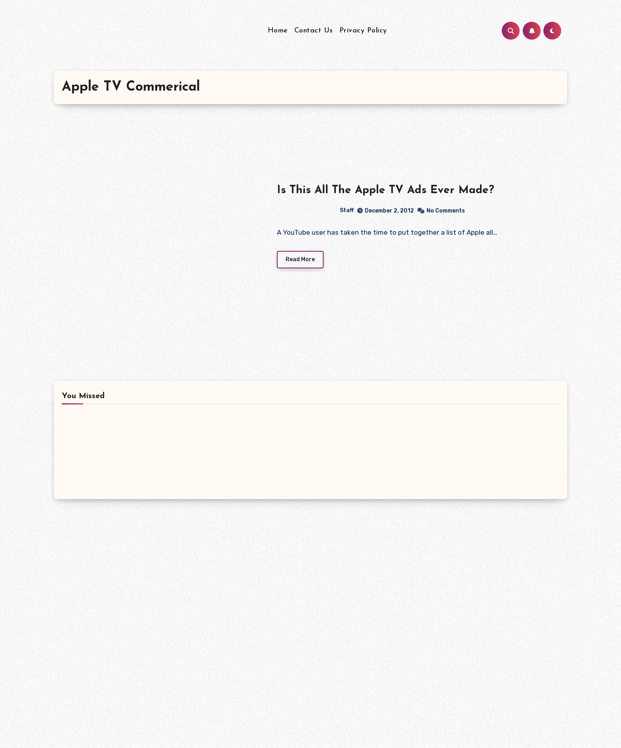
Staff (315, 210)
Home (278, 30)
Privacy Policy (363, 30)
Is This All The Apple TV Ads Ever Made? (385, 190)
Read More (300, 259)
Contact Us (313, 30)
